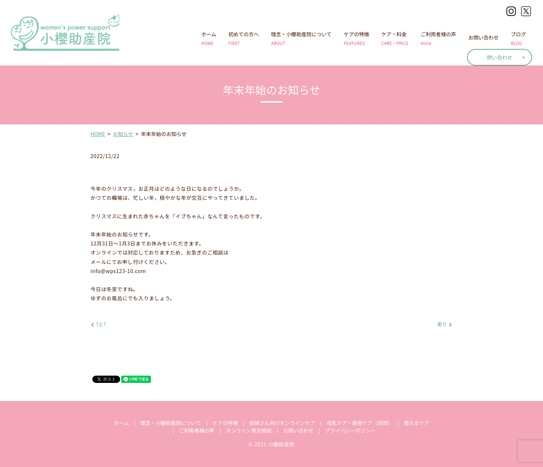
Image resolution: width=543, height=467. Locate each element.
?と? (101, 324)
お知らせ (123, 133)
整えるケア (416, 422)
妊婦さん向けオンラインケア (282, 422)
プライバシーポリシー (350, 430)
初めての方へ (243, 38)
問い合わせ (499, 57)
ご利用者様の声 (438, 38)
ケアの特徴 (356, 38)
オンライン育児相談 (249, 430)
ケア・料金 (394, 38)
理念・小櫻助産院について (301, 38)
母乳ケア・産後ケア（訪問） (359, 422)
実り (442, 324)
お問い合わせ (483, 38)
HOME (97, 133)
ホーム (208, 38)
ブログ (518, 38)
